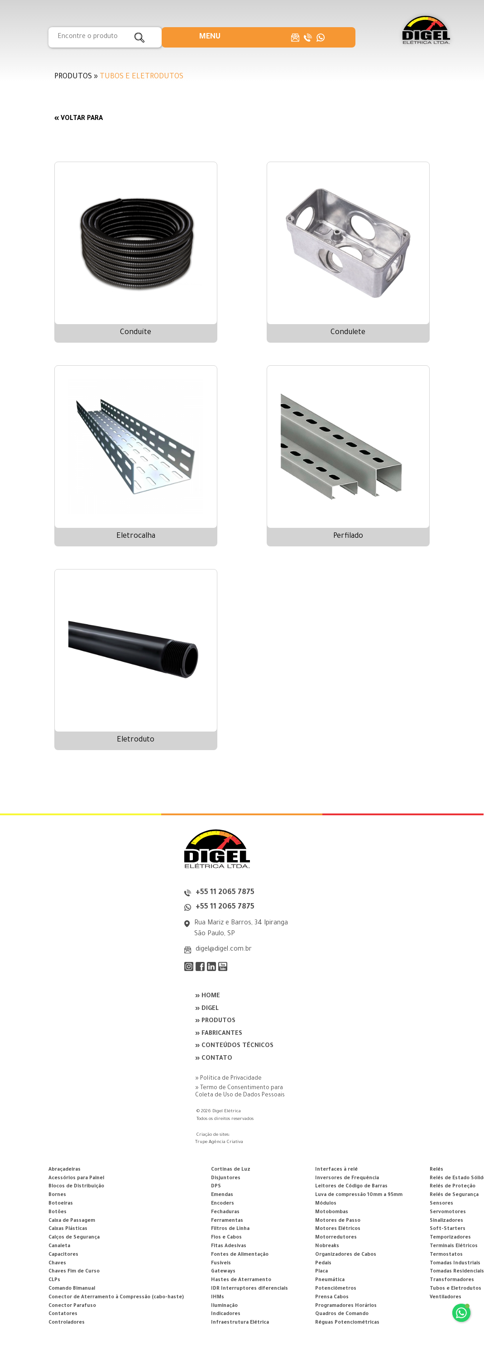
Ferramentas (227, 1221)
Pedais (323, 1263)
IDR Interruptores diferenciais (249, 1289)
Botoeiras (60, 1203)
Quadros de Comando (342, 1314)
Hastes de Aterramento (241, 1280)
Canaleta (59, 1246)
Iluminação (224, 1306)
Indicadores (225, 1314)
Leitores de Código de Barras (351, 1186)
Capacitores (63, 1255)
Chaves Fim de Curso (74, 1271)
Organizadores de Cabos (345, 1255)
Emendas (222, 1195)
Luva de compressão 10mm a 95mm (359, 1195)
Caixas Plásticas (67, 1229)
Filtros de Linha (230, 1229)
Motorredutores (336, 1237)
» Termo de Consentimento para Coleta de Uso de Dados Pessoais (240, 1092)
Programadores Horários (346, 1306)
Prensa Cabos (332, 1297)
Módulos (325, 1203)
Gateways (223, 1271)
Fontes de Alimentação (239, 1255)
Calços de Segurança (74, 1237)
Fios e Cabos (226, 1237)
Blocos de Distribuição (76, 1186)
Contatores (62, 1314)
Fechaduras (225, 1212)
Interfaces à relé (336, 1169)
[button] (209, 37)
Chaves (57, 1263)
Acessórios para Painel (76, 1178)
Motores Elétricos (337, 1229)
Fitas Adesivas (228, 1246)
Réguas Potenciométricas (347, 1322)
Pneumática (330, 1280)
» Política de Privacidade (228, 1079)
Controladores (66, 1322)
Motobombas (331, 1212)
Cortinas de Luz (230, 1169)
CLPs (54, 1280)
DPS (216, 1186)
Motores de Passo (337, 1221)
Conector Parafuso (72, 1306)
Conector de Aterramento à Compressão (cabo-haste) (116, 1297)
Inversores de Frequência (347, 1178)
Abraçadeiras (64, 1169)
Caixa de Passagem (71, 1221)
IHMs (217, 1297)
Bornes (57, 1195)
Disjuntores (225, 1178)
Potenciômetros (335, 1289)
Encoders (222, 1203)
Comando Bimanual (71, 1289)
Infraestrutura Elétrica (240, 1322)
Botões (57, 1212)
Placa (321, 1271)
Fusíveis (221, 1263)
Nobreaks (327, 1246)
